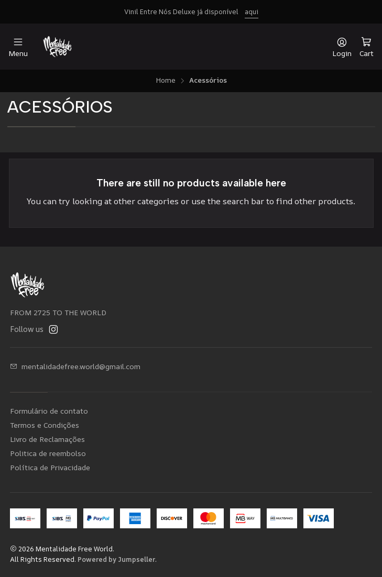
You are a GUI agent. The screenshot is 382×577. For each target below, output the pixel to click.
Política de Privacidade (50, 467)
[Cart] (366, 46)
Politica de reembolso (48, 453)
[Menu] (18, 47)
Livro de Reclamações (47, 439)
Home (166, 80)
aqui (251, 11)
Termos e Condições (44, 425)
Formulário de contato (49, 411)
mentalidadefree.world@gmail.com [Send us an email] (75, 366)
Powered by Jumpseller (116, 559)
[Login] (342, 47)
